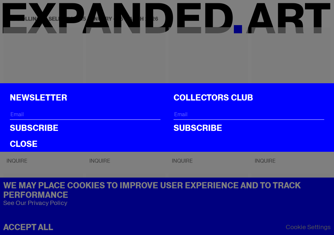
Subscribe (34, 128)
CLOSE (24, 144)
